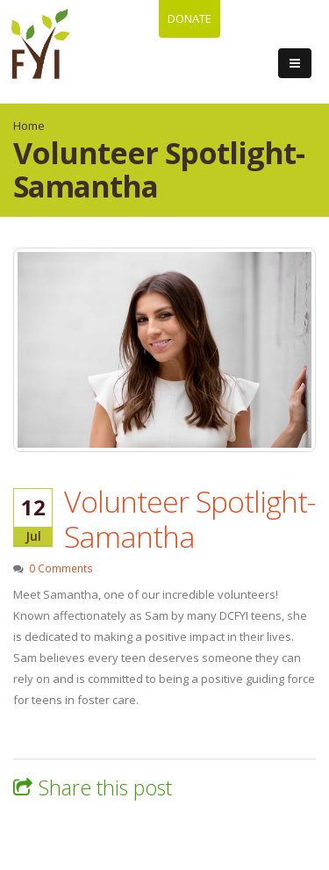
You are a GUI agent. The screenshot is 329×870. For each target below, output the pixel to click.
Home (29, 125)
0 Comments (61, 568)
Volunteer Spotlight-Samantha (189, 519)
